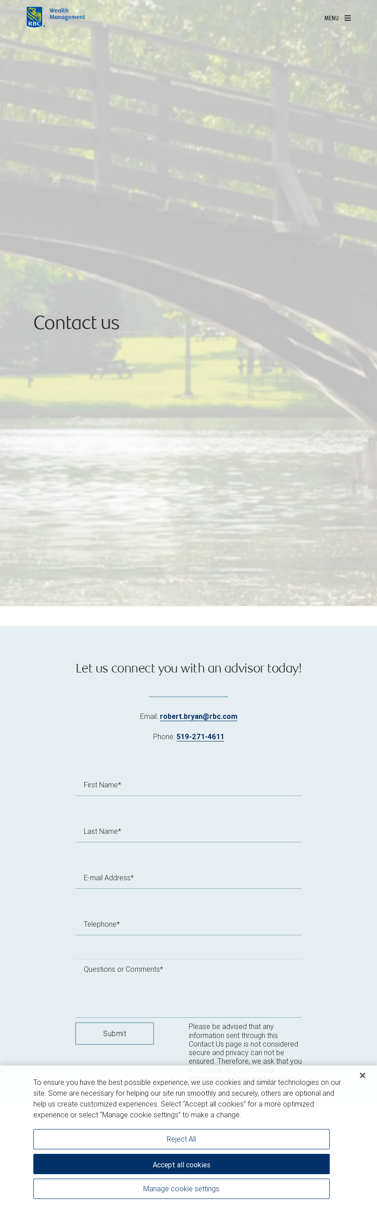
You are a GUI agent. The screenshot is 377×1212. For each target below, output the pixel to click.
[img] (188, 303)
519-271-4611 (200, 736)
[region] (188, 1139)
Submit (114, 1033)
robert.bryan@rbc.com (198, 716)
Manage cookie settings (181, 1188)
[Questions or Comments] (188, 988)
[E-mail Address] (188, 877)
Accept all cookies (181, 1164)
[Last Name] (188, 831)
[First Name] (188, 784)
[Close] (362, 1075)
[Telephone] (188, 924)
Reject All (181, 1138)
